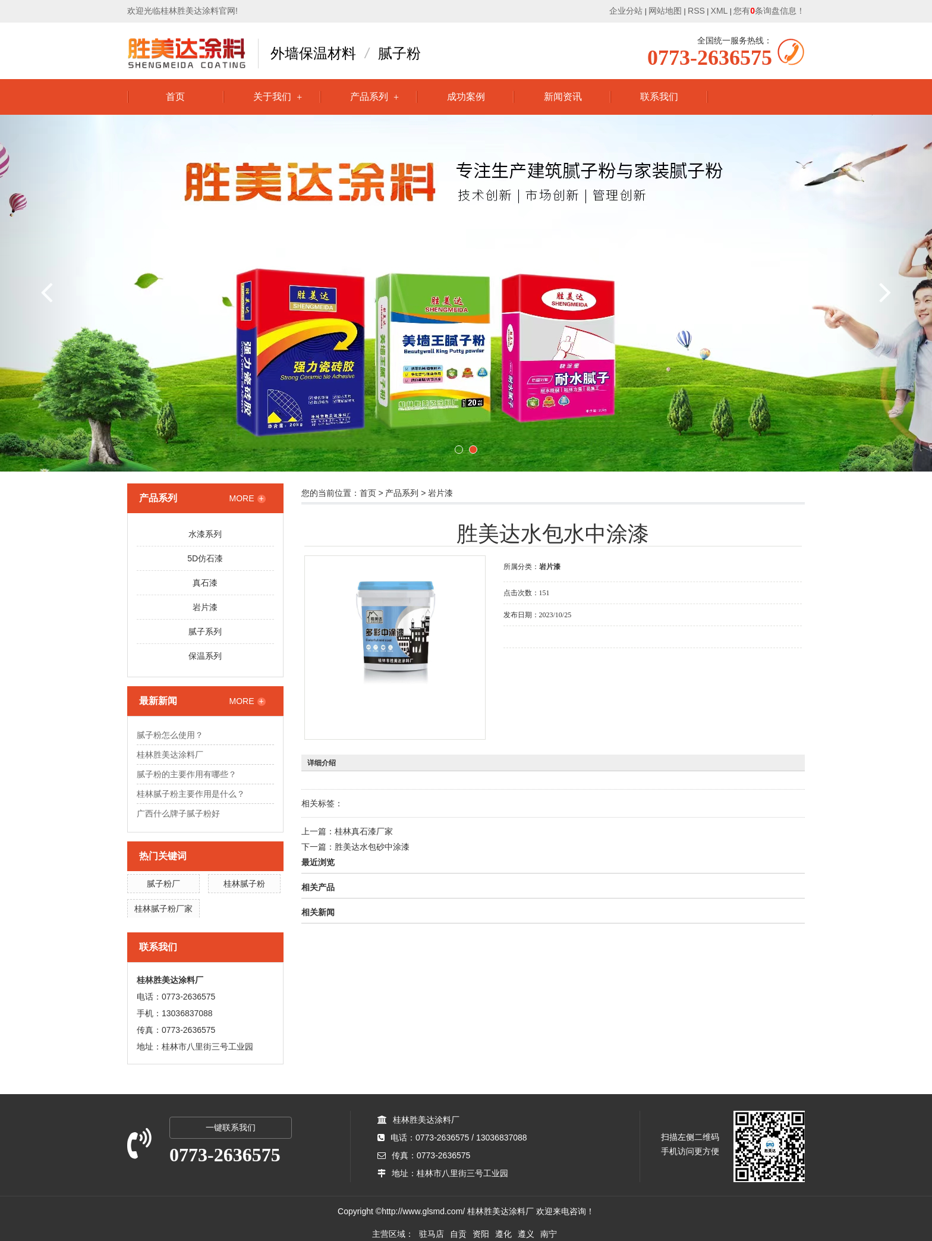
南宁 (548, 1234)
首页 (175, 97)
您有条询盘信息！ (769, 10)
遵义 (526, 1234)
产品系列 (369, 97)
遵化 (503, 1234)
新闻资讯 (563, 97)
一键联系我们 (231, 1127)
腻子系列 (205, 631)
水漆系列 (205, 534)
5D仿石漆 (205, 558)
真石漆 (205, 582)
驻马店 (431, 1234)
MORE (247, 498)
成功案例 (466, 97)
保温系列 (205, 656)
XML (719, 10)
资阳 (481, 1234)
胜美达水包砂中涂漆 (372, 847)
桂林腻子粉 (244, 883)
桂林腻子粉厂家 (163, 908)
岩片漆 (205, 607)
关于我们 (272, 97)
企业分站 (626, 10)
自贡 (458, 1234)
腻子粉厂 (163, 883)
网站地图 (665, 10)
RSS (696, 10)
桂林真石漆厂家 (364, 831)
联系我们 (659, 97)
